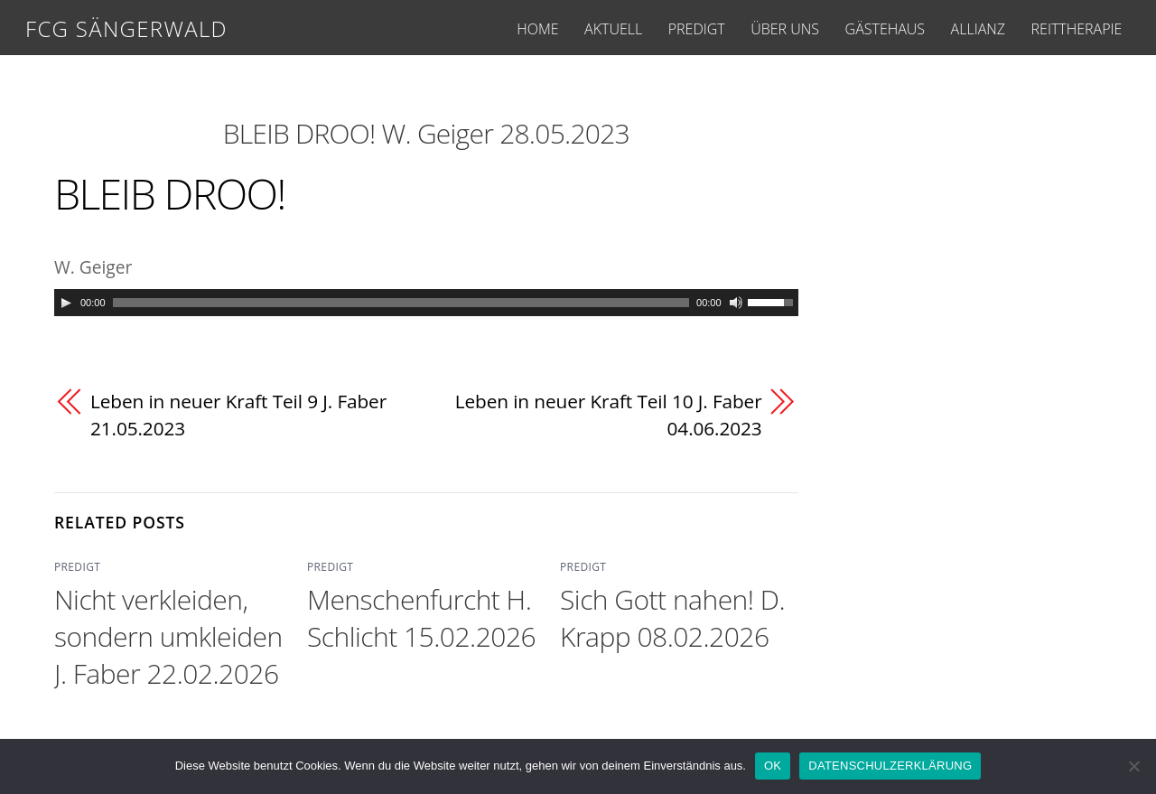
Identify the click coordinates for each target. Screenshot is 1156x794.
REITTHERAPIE (1077, 29)
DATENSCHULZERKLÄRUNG (890, 765)
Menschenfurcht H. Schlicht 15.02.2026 (421, 618)
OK (772, 765)
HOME (537, 29)
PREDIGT (696, 29)
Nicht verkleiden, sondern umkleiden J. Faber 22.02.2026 (168, 636)
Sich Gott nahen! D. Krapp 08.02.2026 (672, 618)
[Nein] (1133, 766)
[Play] (66, 302)
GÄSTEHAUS (885, 29)
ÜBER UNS (784, 29)
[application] (426, 302)
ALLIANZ (978, 29)
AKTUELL (613, 29)
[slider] (401, 302)
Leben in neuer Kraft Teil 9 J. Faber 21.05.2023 (238, 414)
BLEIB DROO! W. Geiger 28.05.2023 (426, 133)
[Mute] (736, 302)
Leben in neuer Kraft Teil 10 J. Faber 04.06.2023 (608, 414)
